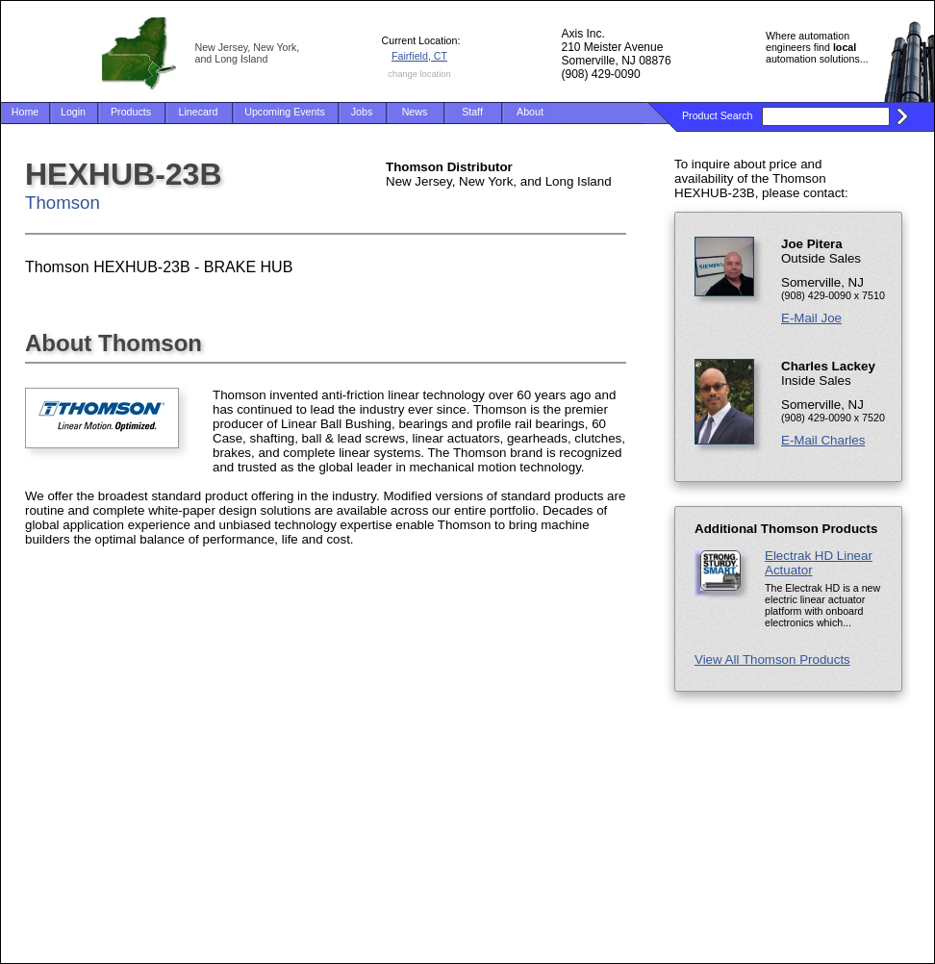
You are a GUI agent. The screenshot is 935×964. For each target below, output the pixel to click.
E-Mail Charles (823, 440)
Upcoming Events (284, 111)
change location (419, 74)
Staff (472, 111)
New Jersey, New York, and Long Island (247, 52)
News (415, 111)
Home (25, 111)
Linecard (198, 111)
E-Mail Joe (811, 318)
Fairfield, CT (419, 56)
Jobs (362, 111)
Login (73, 111)
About (530, 111)
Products (131, 111)
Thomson (62, 202)
